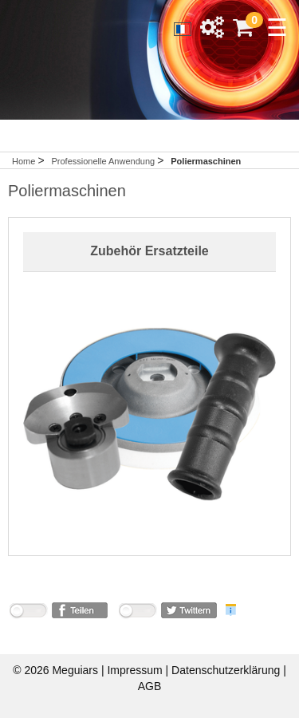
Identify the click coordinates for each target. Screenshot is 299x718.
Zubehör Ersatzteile (149, 251)
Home (23, 161)
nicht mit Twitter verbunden (137, 613)
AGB (150, 686)
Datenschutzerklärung (227, 670)
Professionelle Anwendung (104, 161)
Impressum (136, 670)
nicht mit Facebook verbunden (28, 613)
